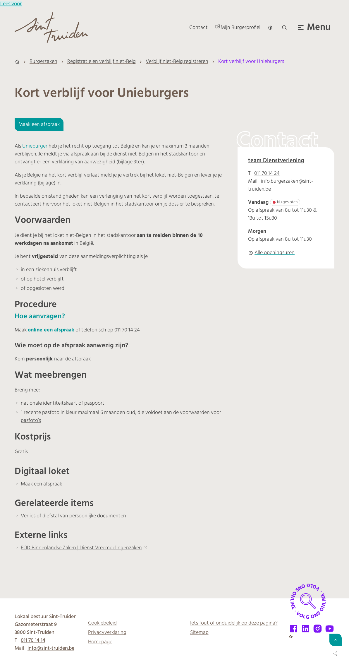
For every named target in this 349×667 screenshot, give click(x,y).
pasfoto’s (31, 420)
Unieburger (34, 146)
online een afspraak (51, 330)
